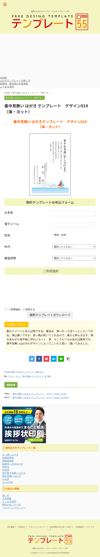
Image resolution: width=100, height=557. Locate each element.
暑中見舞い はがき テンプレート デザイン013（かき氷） (41, 397)
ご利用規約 (79, 527)
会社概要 (10, 527)
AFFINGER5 (64, 553)
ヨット (18, 376)
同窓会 (5, 467)
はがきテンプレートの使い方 (15, 80)
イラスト (11, 376)
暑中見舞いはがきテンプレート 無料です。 (26, 372)
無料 (49, 376)
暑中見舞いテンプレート (32, 376)
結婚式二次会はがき (12, 464)
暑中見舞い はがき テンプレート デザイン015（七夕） (40, 394)
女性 (63, 235)
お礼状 (5, 479)
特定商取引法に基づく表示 (60, 527)
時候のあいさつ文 (11, 504)
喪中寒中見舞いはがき (14, 473)
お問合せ (21, 527)
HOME (3, 78)
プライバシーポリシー (37, 527)
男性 (55, 235)
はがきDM (7, 482)
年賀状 (5, 470)
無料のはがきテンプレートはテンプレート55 (50, 548)
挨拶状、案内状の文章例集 (14, 83)
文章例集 (7, 498)
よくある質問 (7, 87)
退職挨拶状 (8, 461)
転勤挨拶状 (8, 458)
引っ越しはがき (10, 454)
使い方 (5, 495)
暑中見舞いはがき (11, 476)
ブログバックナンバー (14, 508)
